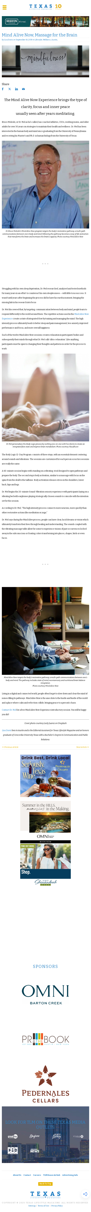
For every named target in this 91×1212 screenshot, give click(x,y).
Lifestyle (38, 40)
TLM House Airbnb (51, 1175)
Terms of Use (43, 1206)
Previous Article (10, 747)
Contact (27, 1175)
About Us (17, 1175)
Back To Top (45, 1184)
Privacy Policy (57, 1206)
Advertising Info (70, 1175)
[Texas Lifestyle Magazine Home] (45, 7)
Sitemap (32, 1206)
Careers (37, 1175)
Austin (54, 40)
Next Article (82, 747)
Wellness (47, 40)
